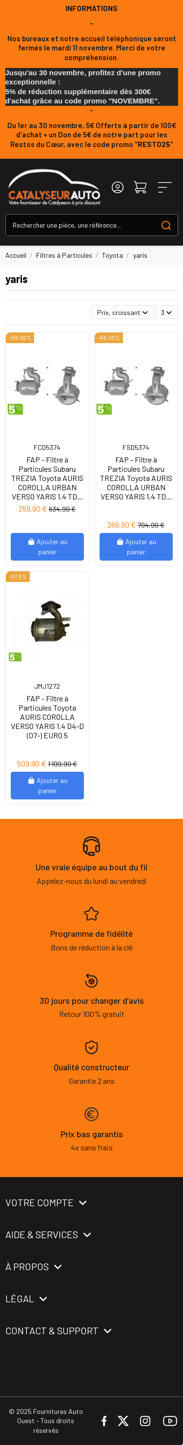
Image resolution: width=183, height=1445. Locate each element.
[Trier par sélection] (122, 312)
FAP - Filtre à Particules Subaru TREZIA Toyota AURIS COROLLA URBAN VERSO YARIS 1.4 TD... (47, 478)
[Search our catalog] (166, 225)
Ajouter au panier (47, 546)
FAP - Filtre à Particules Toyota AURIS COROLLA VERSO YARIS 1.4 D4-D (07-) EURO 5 (47, 717)
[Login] (117, 187)
